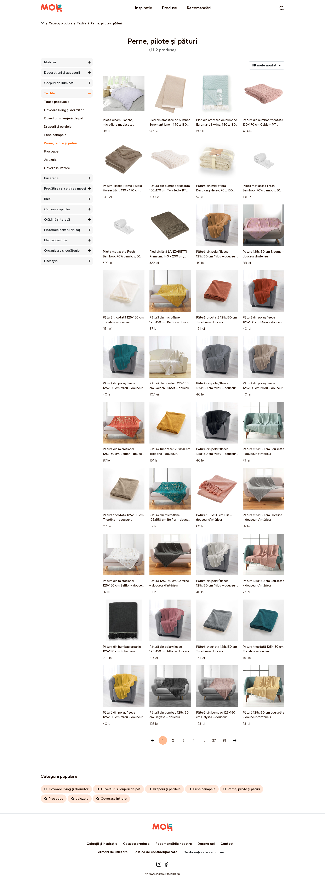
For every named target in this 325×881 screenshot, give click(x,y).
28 (224, 740)
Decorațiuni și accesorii (62, 73)
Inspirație (143, 8)
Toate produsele (56, 102)
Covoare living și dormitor (64, 110)
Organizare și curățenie (62, 250)
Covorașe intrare (57, 168)
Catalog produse (60, 23)
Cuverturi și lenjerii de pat (64, 118)
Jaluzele (50, 160)
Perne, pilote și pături (60, 143)
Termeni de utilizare (112, 852)
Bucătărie (51, 178)
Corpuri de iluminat (59, 83)
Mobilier (50, 62)
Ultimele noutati (266, 65)
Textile (81, 23)
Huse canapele (55, 135)
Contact (227, 844)
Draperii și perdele (58, 127)
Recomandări (199, 8)
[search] (281, 8)
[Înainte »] (234, 740)
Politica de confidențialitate (155, 852)
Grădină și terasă (57, 219)
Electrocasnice (55, 240)
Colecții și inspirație (102, 844)
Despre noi (206, 844)
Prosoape (51, 151)
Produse (169, 8)
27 (214, 740)
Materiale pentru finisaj (62, 230)
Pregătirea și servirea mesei (65, 188)
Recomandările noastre (173, 844)
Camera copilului (57, 209)
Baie (47, 199)
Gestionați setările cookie (203, 852)
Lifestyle (51, 261)
